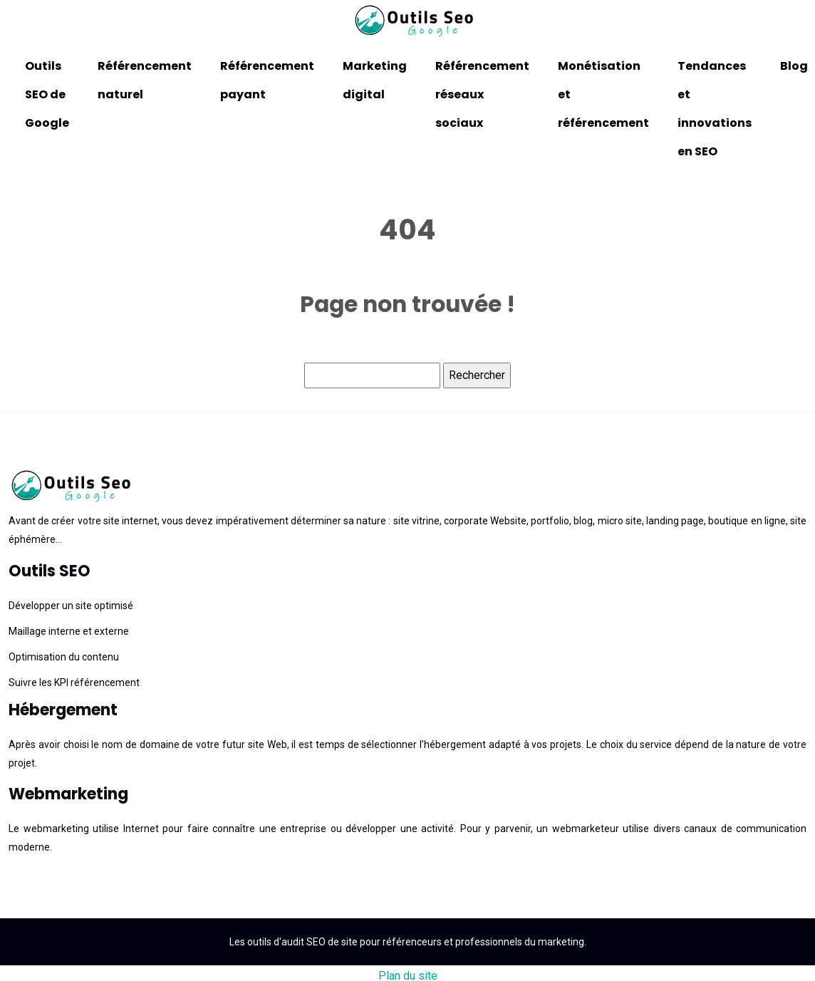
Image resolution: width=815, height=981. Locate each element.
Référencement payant (267, 80)
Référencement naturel (145, 80)
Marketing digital (375, 80)
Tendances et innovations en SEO (715, 109)
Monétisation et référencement (603, 94)
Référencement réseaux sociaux (482, 94)
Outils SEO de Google (47, 94)
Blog (794, 66)
